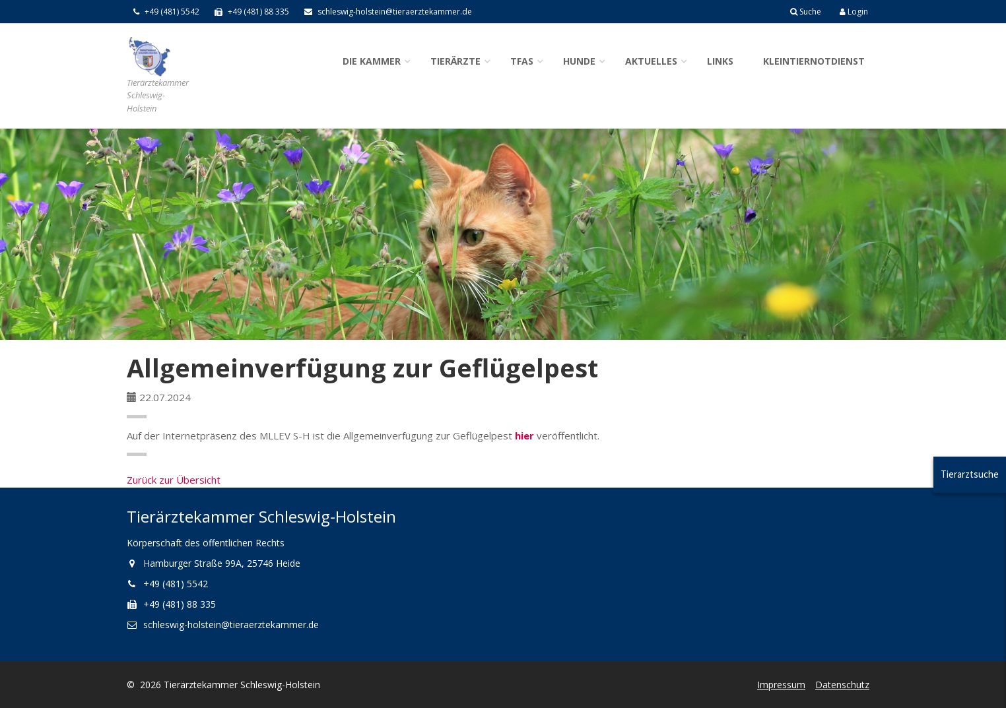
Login (854, 11)
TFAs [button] (521, 61)
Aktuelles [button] (651, 61)
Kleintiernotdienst (814, 61)
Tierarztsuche (970, 474)
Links (720, 61)
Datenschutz (842, 684)
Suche (805, 11)
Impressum (781, 684)
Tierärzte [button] (455, 61)
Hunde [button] (579, 61)
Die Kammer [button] (372, 61)
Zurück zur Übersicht (173, 479)
